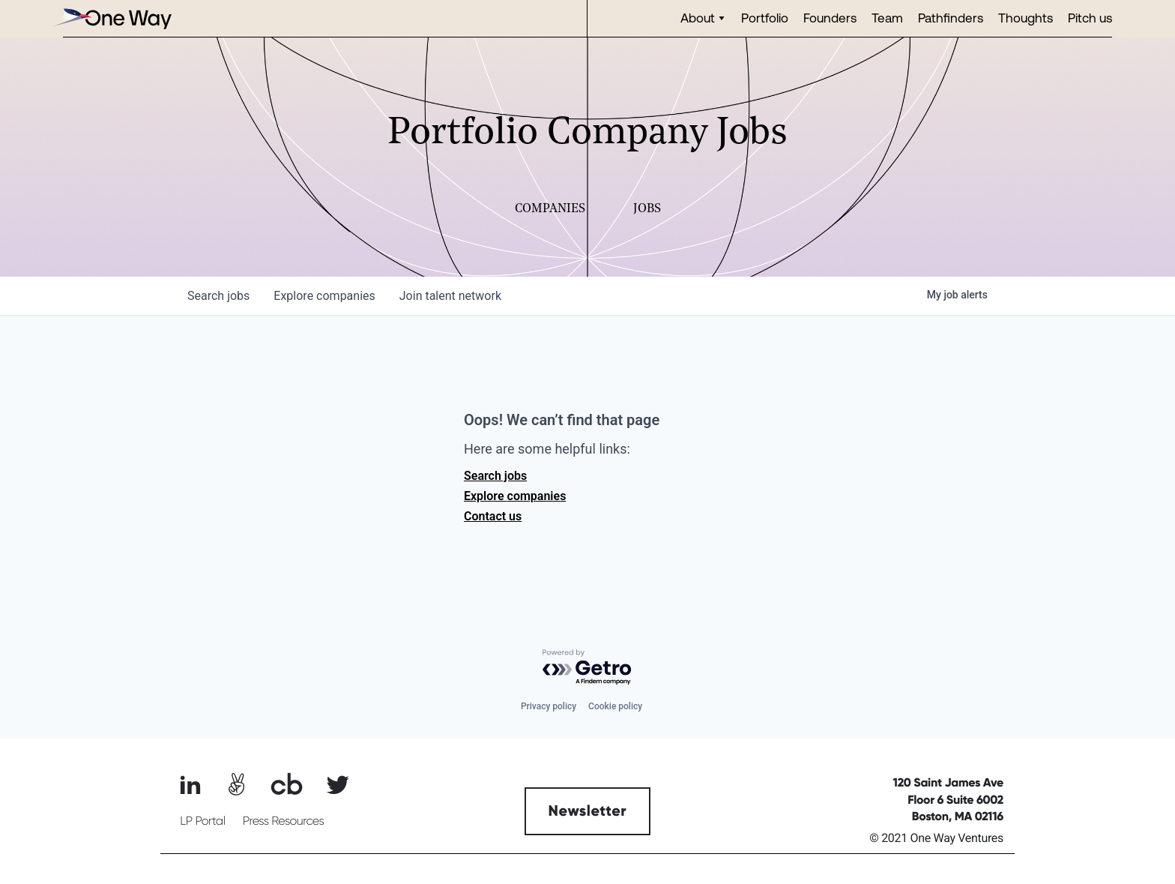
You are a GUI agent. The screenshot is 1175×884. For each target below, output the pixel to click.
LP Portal (202, 821)
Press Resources (283, 821)
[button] (703, 18)
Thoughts (1025, 17)
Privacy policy (548, 706)
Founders (830, 17)
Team (887, 17)
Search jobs (495, 476)
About (697, 17)
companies (324, 296)
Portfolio (764, 17)
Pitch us (1090, 17)
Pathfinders (950, 17)
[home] (112, 18)
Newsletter (588, 811)
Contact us (493, 516)
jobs (218, 296)
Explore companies (515, 496)
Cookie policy (615, 706)
